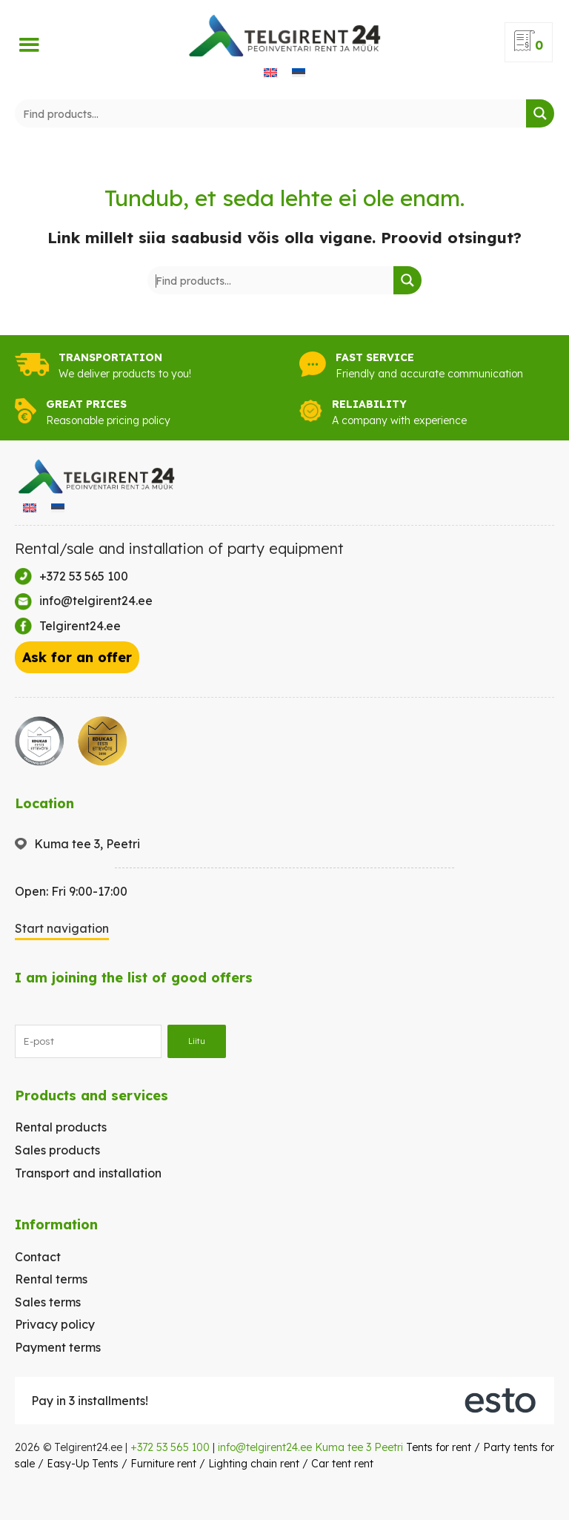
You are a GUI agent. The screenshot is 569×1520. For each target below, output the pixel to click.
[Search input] (271, 113)
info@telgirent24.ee (265, 1447)
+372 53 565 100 (170, 1447)
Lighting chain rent (253, 1463)
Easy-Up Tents (83, 1463)
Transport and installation (88, 1173)
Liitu (196, 1041)
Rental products (61, 1127)
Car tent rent (342, 1463)
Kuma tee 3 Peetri (359, 1447)
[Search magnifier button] (540, 113)
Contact (38, 1256)
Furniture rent (163, 1463)
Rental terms (51, 1279)
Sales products (57, 1150)
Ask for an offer (77, 657)
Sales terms (48, 1302)
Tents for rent (438, 1447)
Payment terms (58, 1347)
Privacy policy (55, 1324)
